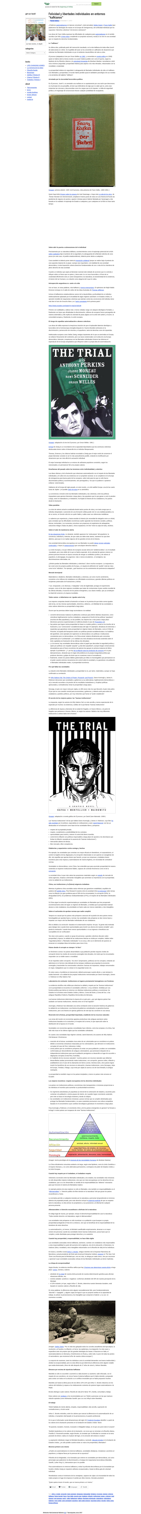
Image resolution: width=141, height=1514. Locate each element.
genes (55, 1270)
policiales (107, 543)
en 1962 (82, 56)
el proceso (99, 1494)
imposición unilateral (82, 260)
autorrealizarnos (61, 25)
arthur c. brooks (56, 1494)
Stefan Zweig (98, 25)
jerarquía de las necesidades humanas (83, 1160)
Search (96, 4)
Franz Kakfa (108, 25)
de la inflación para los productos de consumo (88, 650)
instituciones (96, 1496)
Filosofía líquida (32, 70)
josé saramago (58, 1498)
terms (29, 90)
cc (65, 1513)
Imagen (51, 190)
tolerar (96, 543)
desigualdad (86, 1494)
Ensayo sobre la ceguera (68, 194)
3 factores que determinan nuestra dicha (97, 1267)
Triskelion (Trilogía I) (34, 80)
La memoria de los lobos (35, 68)
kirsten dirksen (32, 95)
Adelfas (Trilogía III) (33, 75)
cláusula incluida (97, 1440)
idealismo (84, 1496)
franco (65, 1496)
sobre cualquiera (54, 254)
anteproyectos (69, 545)
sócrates (103, 1501)
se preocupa (102, 891)
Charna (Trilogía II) (33, 77)
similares (64, 1396)
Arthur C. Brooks (72, 1252)
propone (100, 1254)
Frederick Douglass (93, 1420)
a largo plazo (65, 36)
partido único (61, 891)
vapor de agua (73, 489)
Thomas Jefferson (98, 290)
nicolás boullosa (32, 92)
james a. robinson (106, 1496)
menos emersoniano (87, 287)
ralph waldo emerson (84, 1501)
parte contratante (81, 301)
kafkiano (80, 1498)
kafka (68, 1498)
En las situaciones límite (57, 534)
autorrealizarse (100, 34)
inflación (90, 1496)
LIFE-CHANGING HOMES (36, 65)
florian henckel (58, 1496)
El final (51, 447)
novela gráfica (101, 56)
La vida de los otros (105, 194)
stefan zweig (110, 1501)
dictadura (93, 1494)
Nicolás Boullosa (54, 21)
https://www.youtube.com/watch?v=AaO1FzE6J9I (65, 306)
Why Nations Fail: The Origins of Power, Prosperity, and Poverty (72, 677)
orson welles (57, 1501)
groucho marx (78, 1496)
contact (29, 97)
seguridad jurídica (96, 1501)
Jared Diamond (98, 823)
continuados (53, 545)
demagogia (80, 1494)
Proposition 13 (99, 622)
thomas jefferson (53, 1503)
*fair (47, 4)
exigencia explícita (94, 1200)
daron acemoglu (71, 1494)
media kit (30, 99)
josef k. (64, 1498)
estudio (100, 875)
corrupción (52, 871)
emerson (105, 1494)
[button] (36, 30)
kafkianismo (73, 1498)
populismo (75, 1501)
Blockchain (30, 72)
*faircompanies (32, 87)
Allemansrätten (54, 1191)
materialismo (99, 1498)
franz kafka (70, 1496)
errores (101, 543)
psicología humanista (81, 61)
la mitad (61, 1274)
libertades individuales (89, 1498)
